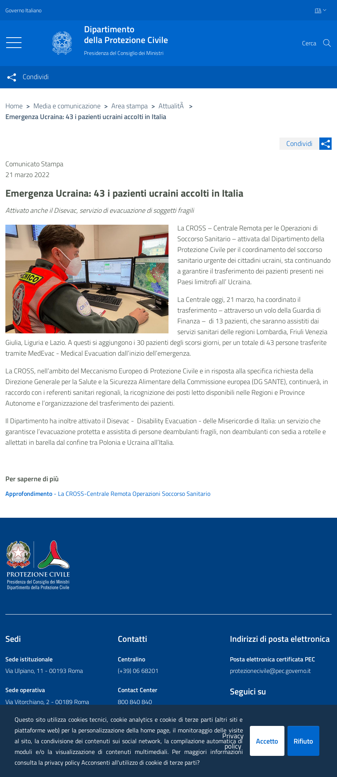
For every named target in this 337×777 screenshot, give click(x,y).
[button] (327, 43)
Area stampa (129, 106)
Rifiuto (303, 741)
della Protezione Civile (126, 34)
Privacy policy (233, 741)
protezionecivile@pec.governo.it (270, 671)
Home (14, 106)
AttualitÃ (172, 106)
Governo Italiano (23, 10)
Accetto (267, 741)
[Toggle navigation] (14, 42)
